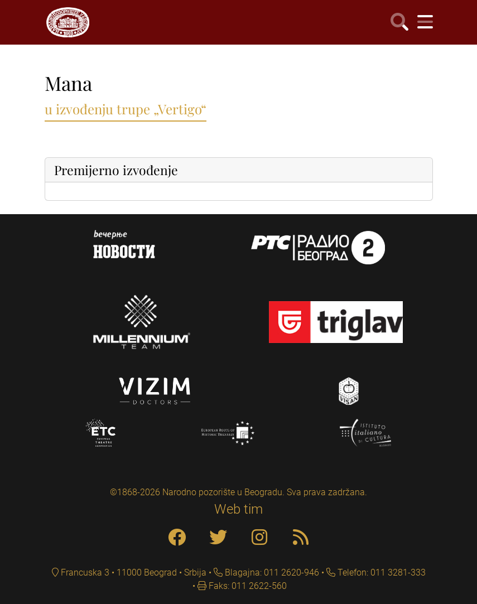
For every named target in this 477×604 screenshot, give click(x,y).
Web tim (238, 509)
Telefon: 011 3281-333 (380, 572)
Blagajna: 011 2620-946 (271, 572)
